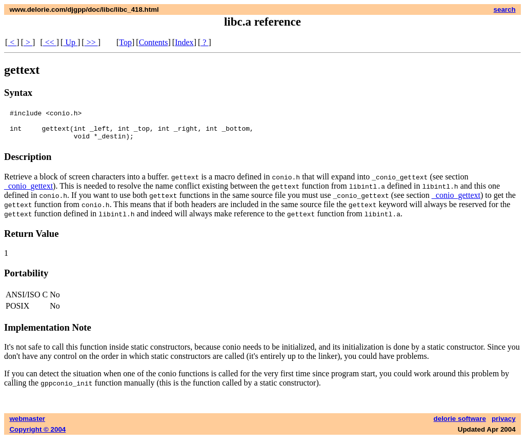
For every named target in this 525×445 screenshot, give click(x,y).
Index (184, 42)
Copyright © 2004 (37, 435)
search (505, 9)
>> (91, 42)
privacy (504, 425)
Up (70, 42)
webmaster (27, 425)
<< (49, 42)
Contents (153, 42)
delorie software (460, 425)
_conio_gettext (28, 192)
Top (125, 42)
